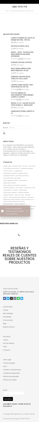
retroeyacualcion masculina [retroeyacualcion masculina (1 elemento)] (10, 206)
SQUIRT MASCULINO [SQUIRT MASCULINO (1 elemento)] (8, 208)
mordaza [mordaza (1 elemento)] (15, 190)
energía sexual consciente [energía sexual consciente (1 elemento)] (10, 173)
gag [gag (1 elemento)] (16, 178)
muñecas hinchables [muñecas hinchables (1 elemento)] (23, 192)
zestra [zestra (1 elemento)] (13, 211)
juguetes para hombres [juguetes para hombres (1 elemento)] (9, 183)
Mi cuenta (6, 336)
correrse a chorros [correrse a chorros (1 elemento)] (8, 171)
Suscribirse (8, 399)
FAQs (5, 347)
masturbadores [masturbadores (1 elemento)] (7, 190)
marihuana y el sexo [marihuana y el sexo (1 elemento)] (29, 187)
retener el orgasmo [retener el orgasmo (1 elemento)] (20, 204)
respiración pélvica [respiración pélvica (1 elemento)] (8, 204)
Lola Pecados (8, 307)
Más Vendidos (8, 313)
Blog (4, 323)
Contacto (6, 350)
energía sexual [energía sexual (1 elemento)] (18, 171)
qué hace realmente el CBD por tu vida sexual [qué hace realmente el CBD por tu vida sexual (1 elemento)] (21, 197)
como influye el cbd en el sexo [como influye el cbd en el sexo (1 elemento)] (11, 168)
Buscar (5, 127)
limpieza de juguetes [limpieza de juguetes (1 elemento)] (8, 187)
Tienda (5, 310)
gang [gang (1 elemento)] (19, 178)
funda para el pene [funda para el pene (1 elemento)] (8, 178)
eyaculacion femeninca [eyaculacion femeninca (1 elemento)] (22, 175)
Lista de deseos (8, 343)
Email (5, 390)
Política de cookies (10, 380)
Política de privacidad (11, 376)
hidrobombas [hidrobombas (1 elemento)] (23, 180)
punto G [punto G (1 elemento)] (5, 197)
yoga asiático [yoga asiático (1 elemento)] (6, 211)
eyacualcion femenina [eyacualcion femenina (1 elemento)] (9, 175)
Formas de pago (9, 363)
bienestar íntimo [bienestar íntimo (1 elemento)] (17, 166)
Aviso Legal (7, 360)
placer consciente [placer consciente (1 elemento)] (19, 195)
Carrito (5, 340)
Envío (5, 366)
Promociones (8, 320)
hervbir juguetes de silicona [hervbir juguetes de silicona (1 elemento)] (10, 180)
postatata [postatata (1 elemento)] (27, 195)
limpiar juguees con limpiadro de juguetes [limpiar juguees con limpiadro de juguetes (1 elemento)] (14, 185)
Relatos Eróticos (9, 327)
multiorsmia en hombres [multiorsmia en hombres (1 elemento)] (10, 192)
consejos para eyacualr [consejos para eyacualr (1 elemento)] (27, 168)
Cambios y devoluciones (12, 370)
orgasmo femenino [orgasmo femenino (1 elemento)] (8, 195)
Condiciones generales (11, 373)
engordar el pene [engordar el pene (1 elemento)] (23, 173)
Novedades (7, 317)
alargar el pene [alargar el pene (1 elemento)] (7, 166)
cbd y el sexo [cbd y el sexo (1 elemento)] (31, 166)
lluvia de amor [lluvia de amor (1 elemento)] (19, 187)
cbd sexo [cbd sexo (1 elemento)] (25, 166)
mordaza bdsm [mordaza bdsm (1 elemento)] (23, 190)
